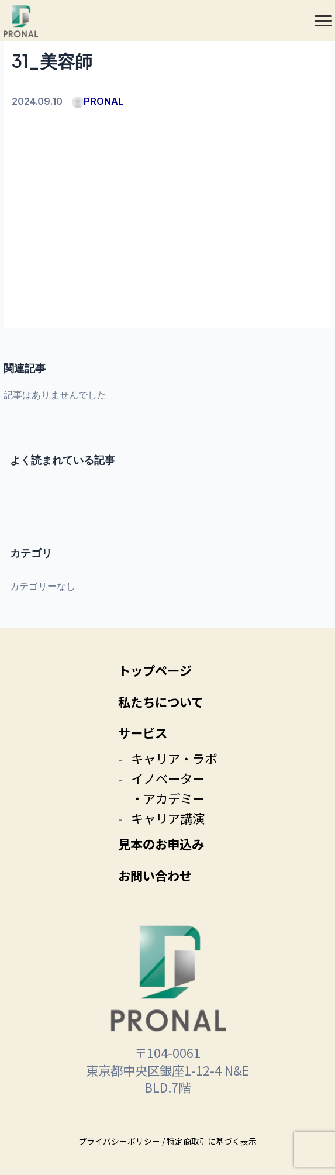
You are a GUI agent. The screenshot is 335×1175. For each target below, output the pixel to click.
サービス (142, 732)
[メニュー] (323, 20)
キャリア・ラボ (174, 758)
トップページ (155, 670)
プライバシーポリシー (119, 1141)
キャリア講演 (168, 818)
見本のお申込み (161, 844)
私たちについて (160, 701)
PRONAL (97, 101)
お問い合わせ (155, 875)
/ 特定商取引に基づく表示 (209, 1141)
